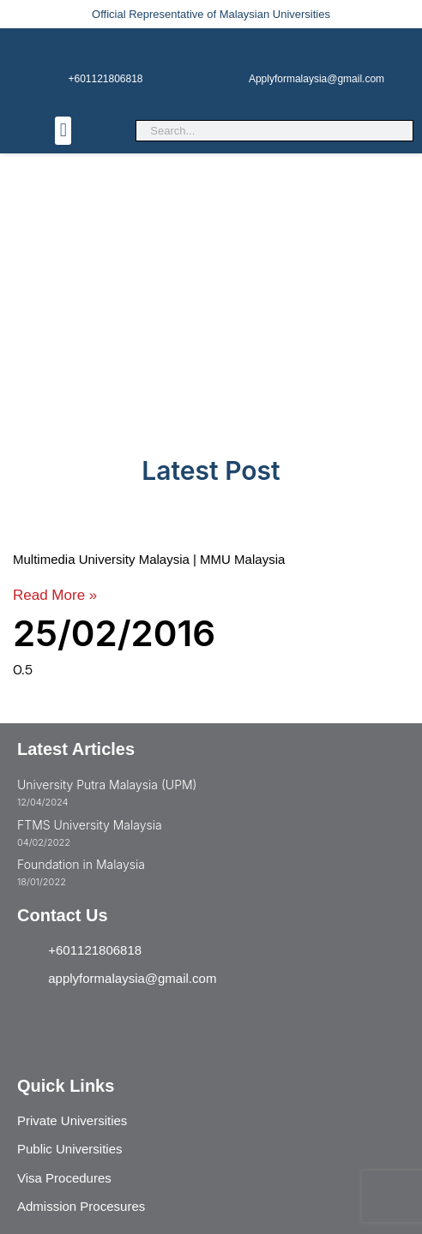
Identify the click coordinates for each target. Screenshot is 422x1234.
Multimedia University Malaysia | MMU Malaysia (149, 559)
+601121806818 (105, 79)
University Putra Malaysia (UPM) (106, 784)
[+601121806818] (105, 49)
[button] (63, 131)
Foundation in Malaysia (81, 864)
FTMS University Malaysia (89, 825)
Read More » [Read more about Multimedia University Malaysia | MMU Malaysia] (55, 595)
